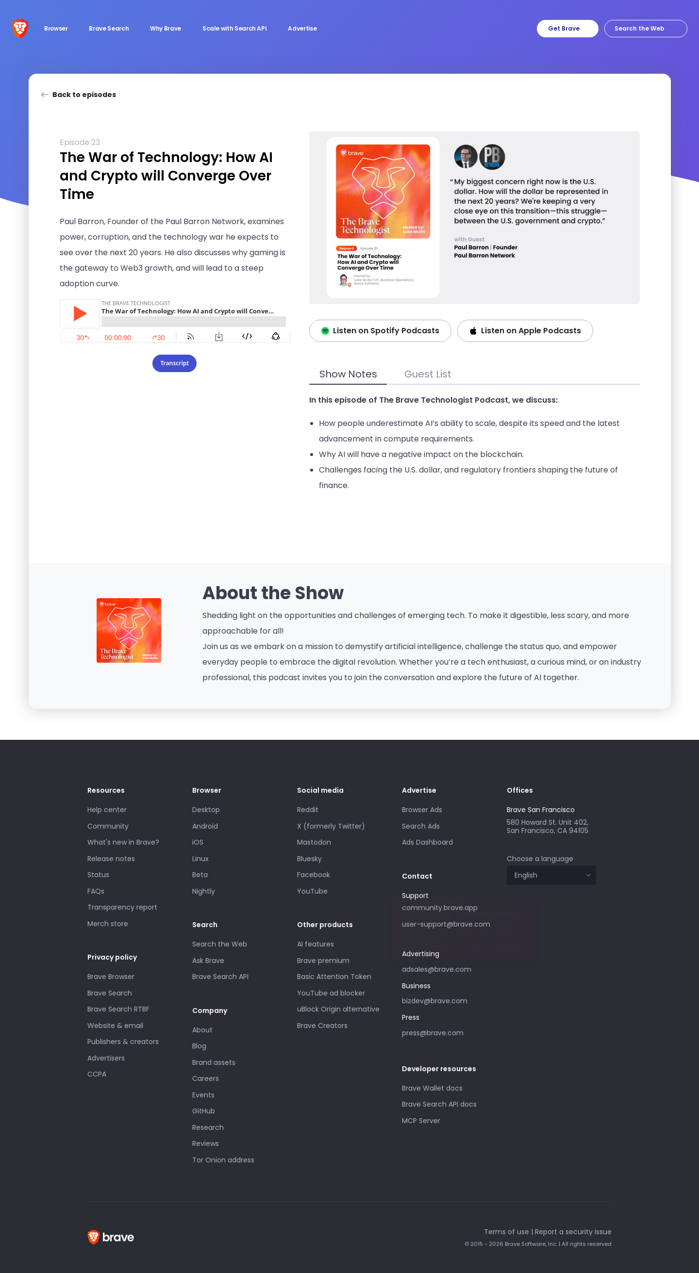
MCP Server (421, 1121)
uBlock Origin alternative (338, 1009)
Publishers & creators (123, 1041)
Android (205, 826)
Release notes (111, 859)
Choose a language (540, 859)
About (202, 1030)
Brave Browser (110, 976)
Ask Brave (208, 960)
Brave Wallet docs (432, 1088)
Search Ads (421, 826)
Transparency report (122, 907)
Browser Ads (422, 810)
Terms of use (506, 1232)
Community (108, 826)
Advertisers (106, 1058)
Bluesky (309, 859)
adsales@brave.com (436, 969)
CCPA (96, 1074)
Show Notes (348, 374)
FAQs (95, 891)
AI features (315, 944)
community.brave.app (440, 908)
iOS (197, 842)
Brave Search (109, 993)
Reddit (307, 810)
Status (98, 875)
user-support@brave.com (446, 924)
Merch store (107, 924)
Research (208, 1127)
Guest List (427, 374)
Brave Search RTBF (118, 1009)
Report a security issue (573, 1232)
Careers (205, 1078)
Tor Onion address (223, 1160)
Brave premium (323, 960)
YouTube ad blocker (331, 993)
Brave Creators (322, 1025)
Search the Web (219, 944)
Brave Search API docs (439, 1104)
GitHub (203, 1111)
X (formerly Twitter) (331, 826)
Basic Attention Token (334, 976)
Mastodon (314, 842)
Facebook (313, 875)
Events (203, 1095)
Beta (200, 875)
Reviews (205, 1143)
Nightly (203, 891)
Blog (199, 1046)
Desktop (206, 810)
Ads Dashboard (427, 842)
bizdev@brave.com (434, 1001)
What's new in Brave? (123, 842)
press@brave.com (433, 1033)
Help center (107, 810)
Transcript (174, 363)
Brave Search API (220, 976)
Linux (200, 859)
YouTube (312, 891)
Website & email (115, 1025)
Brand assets (213, 1062)
